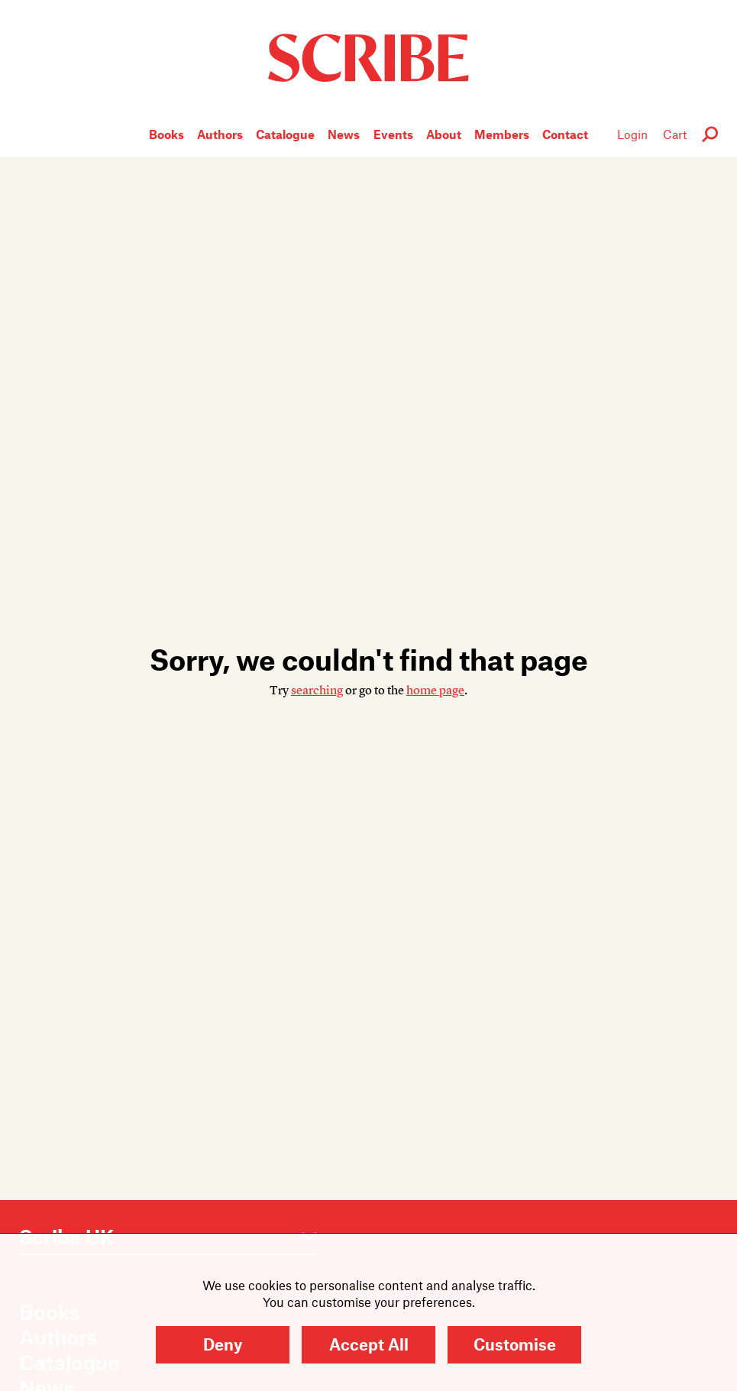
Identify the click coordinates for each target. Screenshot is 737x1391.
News (344, 134)
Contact (565, 134)
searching (317, 690)
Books (166, 134)
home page (435, 690)
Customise (515, 1344)
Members (501, 134)
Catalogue (285, 134)
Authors (220, 134)
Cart (675, 134)
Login (632, 134)
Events (393, 134)
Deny (222, 1344)
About (443, 134)
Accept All (369, 1344)
